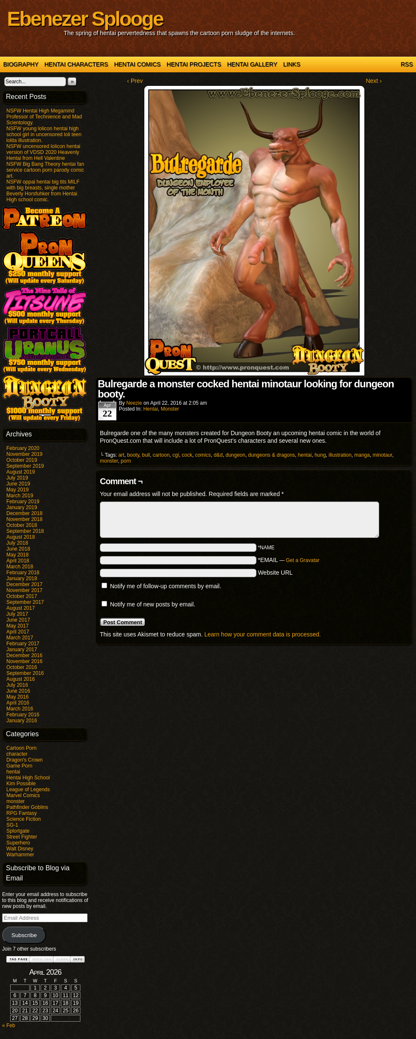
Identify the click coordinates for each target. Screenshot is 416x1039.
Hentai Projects (194, 64)
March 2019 (19, 496)
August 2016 (20, 679)
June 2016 (18, 691)
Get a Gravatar (303, 560)
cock (187, 455)
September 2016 (25, 673)
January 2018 (21, 578)
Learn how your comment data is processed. (262, 634)
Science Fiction (23, 819)
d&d (218, 455)
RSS (407, 64)
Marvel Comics (23, 795)
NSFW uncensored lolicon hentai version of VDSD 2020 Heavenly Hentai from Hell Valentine (43, 152)
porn (126, 461)
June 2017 (18, 620)
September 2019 (25, 466)
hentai (13, 772)
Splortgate (18, 831)
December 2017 (24, 584)
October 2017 (21, 596)
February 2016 (22, 715)
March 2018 (19, 567)
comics (203, 455)
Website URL (275, 572)
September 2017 (25, 602)
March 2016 (19, 709)
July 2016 (17, 685)
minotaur (382, 455)
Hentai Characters (76, 64)
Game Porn (19, 766)
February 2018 (22, 573)
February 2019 (22, 501)
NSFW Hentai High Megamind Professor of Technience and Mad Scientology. (44, 117)
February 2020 (22, 448)
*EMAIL (289, 560)
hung (320, 455)
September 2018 (25, 531)
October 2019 (21, 460)
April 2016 (17, 703)
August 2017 (20, 608)
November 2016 (24, 661)
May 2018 (17, 555)
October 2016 (21, 667)
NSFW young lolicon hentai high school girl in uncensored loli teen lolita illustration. (43, 134)
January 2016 (21, 721)
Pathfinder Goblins (27, 807)
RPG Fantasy (21, 813)
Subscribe (24, 935)
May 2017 (17, 626)
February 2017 (22, 644)
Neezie (134, 403)
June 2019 (18, 484)
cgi (176, 455)
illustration (340, 455)
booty (133, 455)
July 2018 (17, 543)
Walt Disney (19, 849)
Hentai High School (28, 778)
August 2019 (20, 472)
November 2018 (24, 519)
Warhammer (20, 855)
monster (15, 801)
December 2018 (24, 513)
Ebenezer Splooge (85, 19)
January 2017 (21, 649)
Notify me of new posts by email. (153, 604)
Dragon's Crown (24, 760)
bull (146, 455)
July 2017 (17, 614)
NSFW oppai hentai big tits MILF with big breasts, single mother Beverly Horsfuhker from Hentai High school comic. (43, 191)
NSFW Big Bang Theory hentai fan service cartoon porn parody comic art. (45, 170)
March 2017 (19, 638)
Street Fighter (21, 837)
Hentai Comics (137, 64)
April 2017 (17, 632)
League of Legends (28, 789)
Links (291, 64)
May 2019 (17, 490)
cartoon (161, 455)
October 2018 (21, 525)
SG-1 (12, 825)
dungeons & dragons (271, 455)
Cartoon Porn (21, 748)
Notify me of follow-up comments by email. (165, 586)
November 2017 (24, 590)
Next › (373, 80)
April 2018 (17, 561)
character (17, 754)
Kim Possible (21, 784)
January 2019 (21, 507)
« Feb (8, 1025)
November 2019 (24, 454)
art (121, 455)
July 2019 (17, 478)
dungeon (235, 455)
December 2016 (24, 655)
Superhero (18, 843)
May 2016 (17, 697)
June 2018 (18, 549)
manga (362, 455)
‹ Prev (135, 80)
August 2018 (20, 537)
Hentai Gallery (252, 64)
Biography (21, 64)
